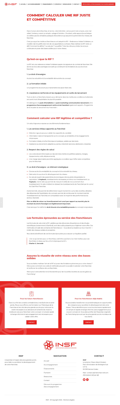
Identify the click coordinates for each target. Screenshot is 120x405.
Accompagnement (51, 365)
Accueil (46, 361)
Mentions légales (68, 400)
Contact (47, 380)
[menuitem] (23, 4)
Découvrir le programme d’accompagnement (53, 385)
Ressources (48, 376)
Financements (49, 369)
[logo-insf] (11, 4)
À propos (47, 372)
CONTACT (31, 322)
